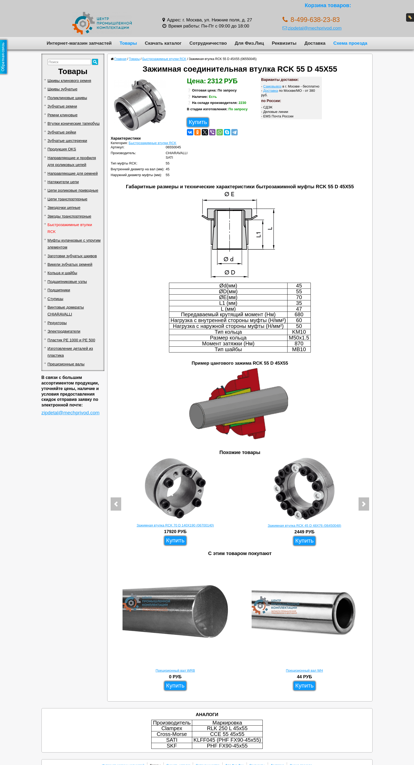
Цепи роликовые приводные (73, 190)
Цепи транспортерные (67, 199)
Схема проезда (350, 43)
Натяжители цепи (63, 182)
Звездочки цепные (64, 207)
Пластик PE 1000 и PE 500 (71, 340)
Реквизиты (284, 43)
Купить (198, 122)
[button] (116, 504)
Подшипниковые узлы (67, 282)
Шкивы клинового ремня (69, 81)
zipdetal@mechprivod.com (312, 28)
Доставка (315, 43)
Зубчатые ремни (62, 106)
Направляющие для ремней (73, 173)
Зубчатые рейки (62, 132)
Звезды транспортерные (69, 216)
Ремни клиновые (63, 115)
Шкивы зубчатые (62, 89)
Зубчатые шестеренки (67, 141)
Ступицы (55, 299)
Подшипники (59, 290)
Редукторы (57, 323)
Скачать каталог (163, 43)
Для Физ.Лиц (249, 43)
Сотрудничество (208, 43)
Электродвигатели (64, 331)
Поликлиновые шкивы (67, 98)
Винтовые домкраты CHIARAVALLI (66, 310)
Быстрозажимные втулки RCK (70, 228)
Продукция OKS (62, 149)
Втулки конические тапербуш (74, 123)
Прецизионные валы (66, 364)
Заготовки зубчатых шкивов (72, 256)
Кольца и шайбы (62, 273)
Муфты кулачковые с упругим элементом (74, 243)
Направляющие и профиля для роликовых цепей (72, 161)
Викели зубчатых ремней (70, 264)
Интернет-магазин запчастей (79, 43)
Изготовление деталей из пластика (70, 352)
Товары (128, 43)
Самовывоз (272, 86)
